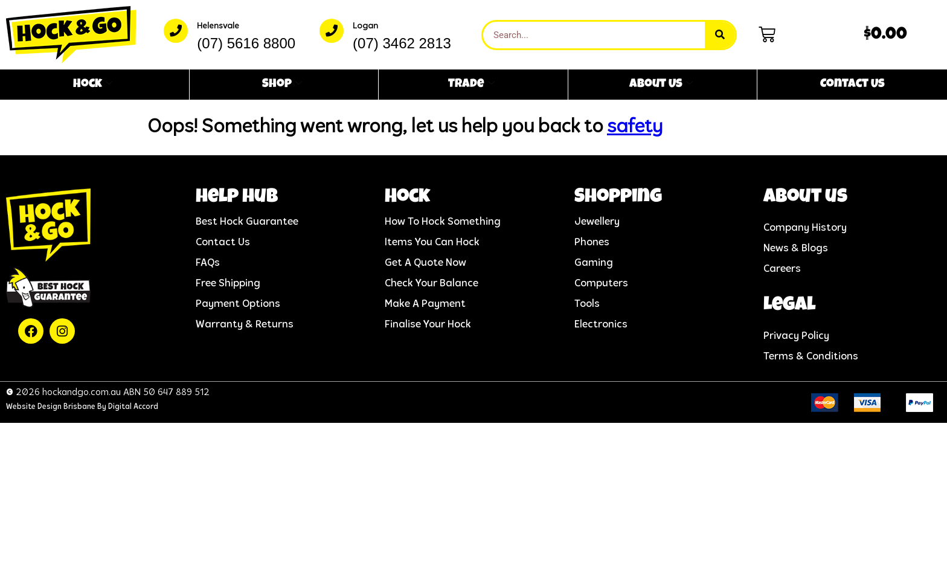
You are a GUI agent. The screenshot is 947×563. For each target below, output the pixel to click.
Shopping (618, 198)
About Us (661, 85)
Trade (471, 85)
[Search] (720, 35)
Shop (282, 85)
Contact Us (852, 85)
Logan (365, 26)
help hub (237, 198)
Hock (92, 85)
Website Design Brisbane (50, 407)
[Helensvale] (176, 31)
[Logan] (332, 31)
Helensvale (218, 26)
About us (805, 198)
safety (635, 127)
